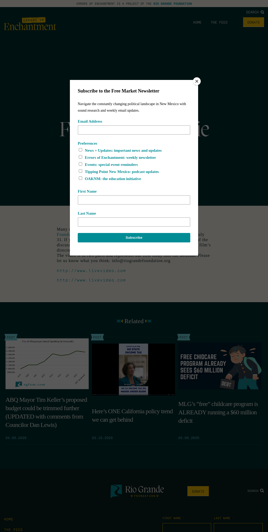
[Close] (197, 81)
